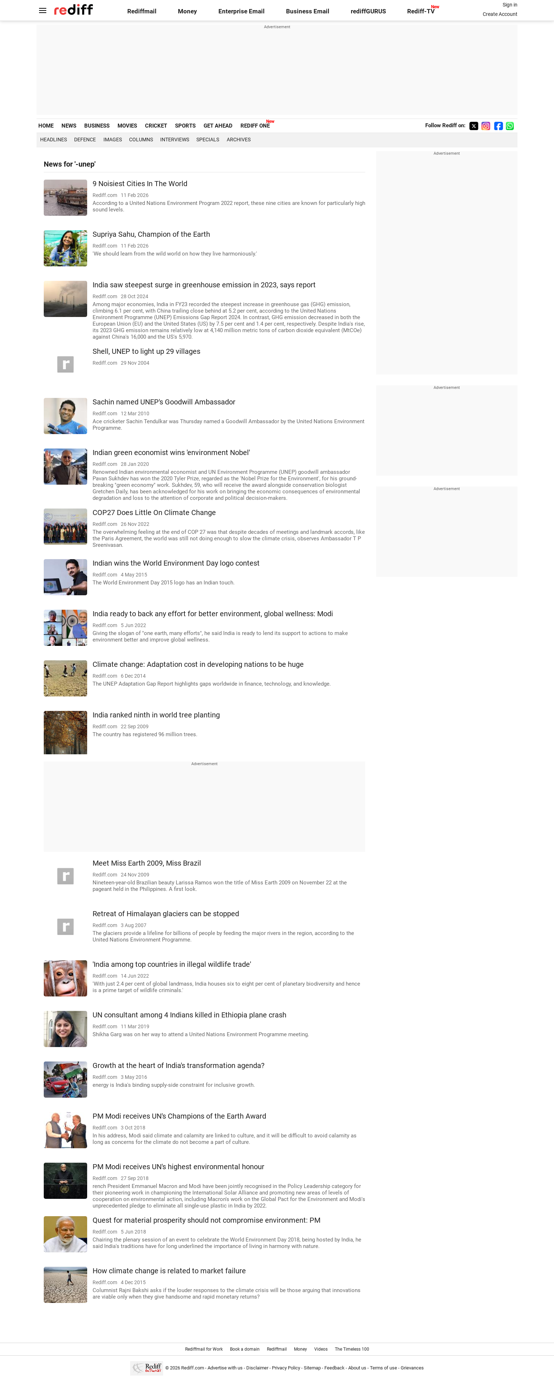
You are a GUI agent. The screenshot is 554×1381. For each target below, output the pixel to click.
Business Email (307, 11)
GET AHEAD (218, 126)
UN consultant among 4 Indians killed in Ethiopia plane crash (189, 1015)
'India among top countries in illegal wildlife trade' (172, 964)
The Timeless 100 (352, 1349)
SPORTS (185, 126)
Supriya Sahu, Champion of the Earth (151, 234)
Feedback (334, 1368)
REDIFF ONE (255, 126)
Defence (85, 139)
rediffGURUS (368, 11)
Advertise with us (225, 1368)
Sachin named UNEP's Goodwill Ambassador (164, 402)
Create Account (500, 14)
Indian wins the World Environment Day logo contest (176, 563)
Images (112, 139)
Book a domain (245, 1349)
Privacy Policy (286, 1368)
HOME (46, 126)
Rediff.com (192, 1368)
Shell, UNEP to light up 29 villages (146, 351)
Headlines (53, 139)
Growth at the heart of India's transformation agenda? (178, 1066)
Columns (141, 139)
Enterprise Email (241, 11)
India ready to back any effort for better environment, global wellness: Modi (213, 614)
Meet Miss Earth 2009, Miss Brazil (147, 863)
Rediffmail (142, 11)
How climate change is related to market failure (169, 1271)
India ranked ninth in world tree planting (156, 715)
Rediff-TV (421, 11)
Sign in (510, 5)
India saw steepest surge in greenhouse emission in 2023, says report (204, 285)
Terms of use (383, 1368)
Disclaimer (257, 1368)
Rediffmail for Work (204, 1349)
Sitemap (312, 1368)
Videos (321, 1349)
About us (357, 1368)
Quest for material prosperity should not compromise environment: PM (206, 1220)
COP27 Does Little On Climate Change (154, 513)
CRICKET (156, 126)
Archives (239, 139)
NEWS (68, 126)
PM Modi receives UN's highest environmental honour (178, 1167)
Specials (207, 139)
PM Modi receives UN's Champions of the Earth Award (179, 1116)
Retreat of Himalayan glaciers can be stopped (166, 914)
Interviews (174, 139)
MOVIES (127, 126)
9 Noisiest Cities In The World (140, 184)
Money (187, 11)
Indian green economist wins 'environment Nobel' (171, 453)
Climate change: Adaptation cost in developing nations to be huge (198, 664)
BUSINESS (97, 126)
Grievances (412, 1368)
